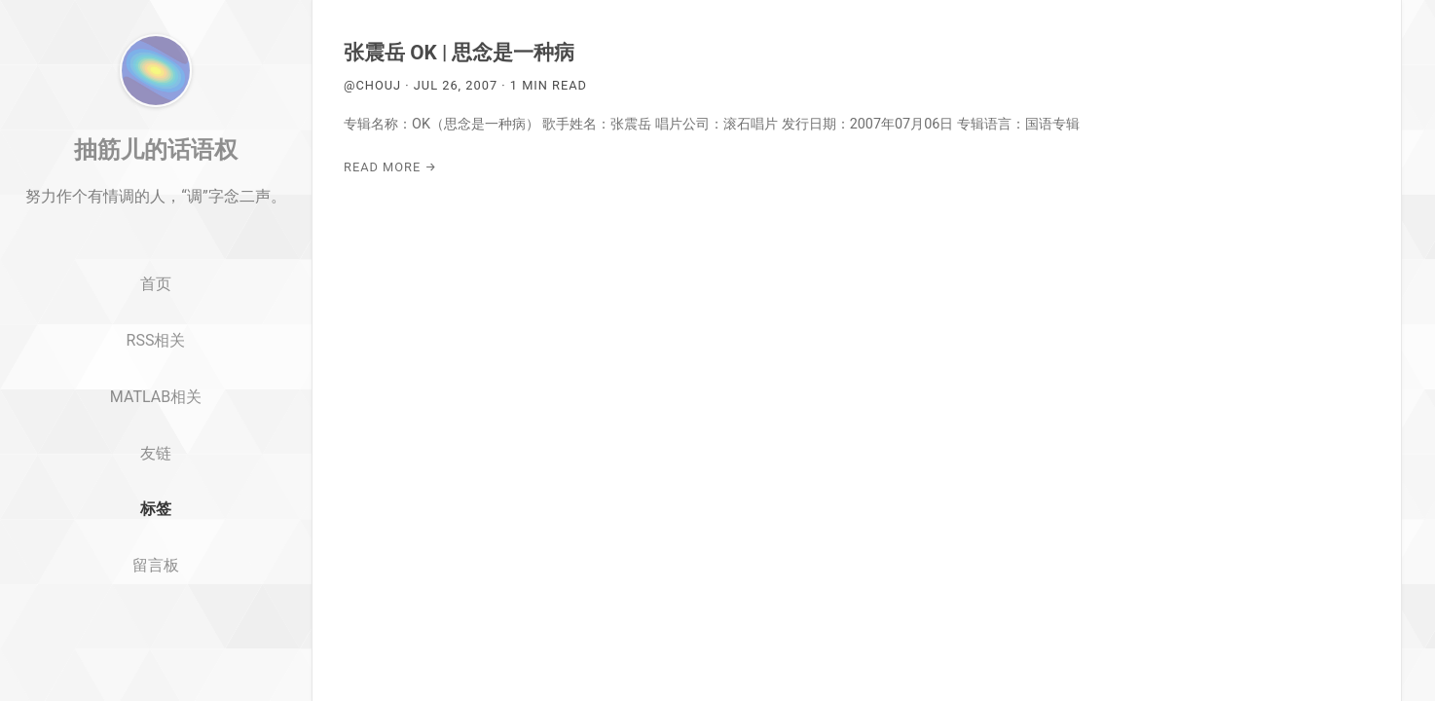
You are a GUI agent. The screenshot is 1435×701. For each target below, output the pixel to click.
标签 (155, 596)
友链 (155, 540)
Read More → (390, 167)
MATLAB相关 (156, 483)
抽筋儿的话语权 (156, 236)
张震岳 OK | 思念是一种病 (459, 52)
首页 (155, 371)
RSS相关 (156, 427)
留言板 (155, 653)
